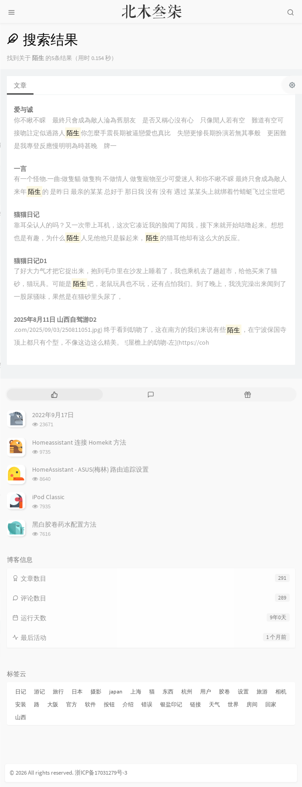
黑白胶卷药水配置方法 (64, 524)
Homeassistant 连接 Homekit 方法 (79, 442)
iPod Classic (48, 497)
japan (116, 691)
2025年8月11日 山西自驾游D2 (55, 319)
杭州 (186, 691)
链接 (195, 704)
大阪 (52, 704)
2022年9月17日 (53, 415)
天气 (214, 704)
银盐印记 (171, 704)
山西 (20, 717)
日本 (77, 691)
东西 (167, 691)
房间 (251, 704)
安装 (20, 704)
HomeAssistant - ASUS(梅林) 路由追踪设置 (90, 469)
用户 (205, 691)
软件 (90, 704)
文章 (20, 85)
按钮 (109, 704)
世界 (233, 704)
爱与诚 (23, 109)
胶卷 (224, 691)
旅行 (58, 691)
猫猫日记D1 (30, 261)
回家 (270, 704)
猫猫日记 (26, 214)
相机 (280, 691)
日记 (20, 691)
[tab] (54, 394)
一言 (20, 168)
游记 (39, 691)
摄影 (95, 691)
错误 (146, 704)
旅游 (262, 691)
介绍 (128, 704)
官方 (71, 704)
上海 (135, 691)
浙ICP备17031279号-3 (101, 772)
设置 (243, 691)
